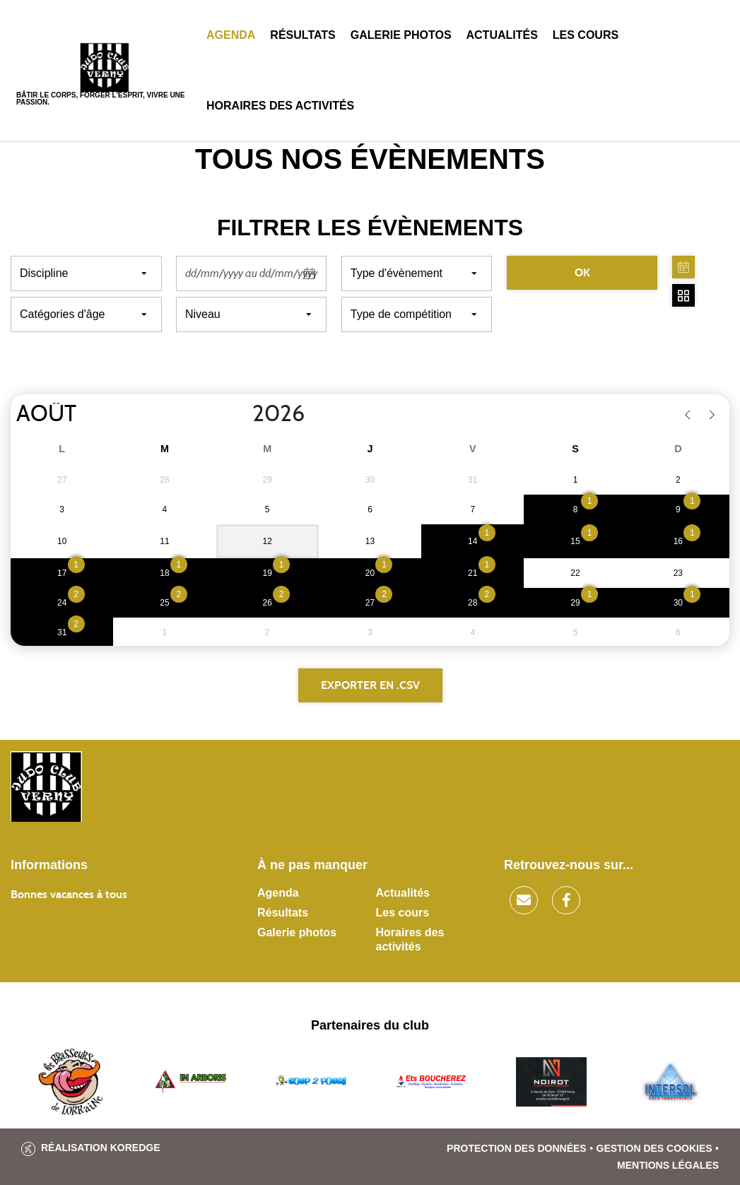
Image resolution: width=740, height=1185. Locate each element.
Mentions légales (668, 1165)
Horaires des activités (280, 106)
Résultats (302, 35)
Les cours (585, 35)
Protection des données (517, 1148)
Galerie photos (401, 35)
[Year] (241, 414)
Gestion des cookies (654, 1148)
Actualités (502, 35)
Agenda (230, 35)
